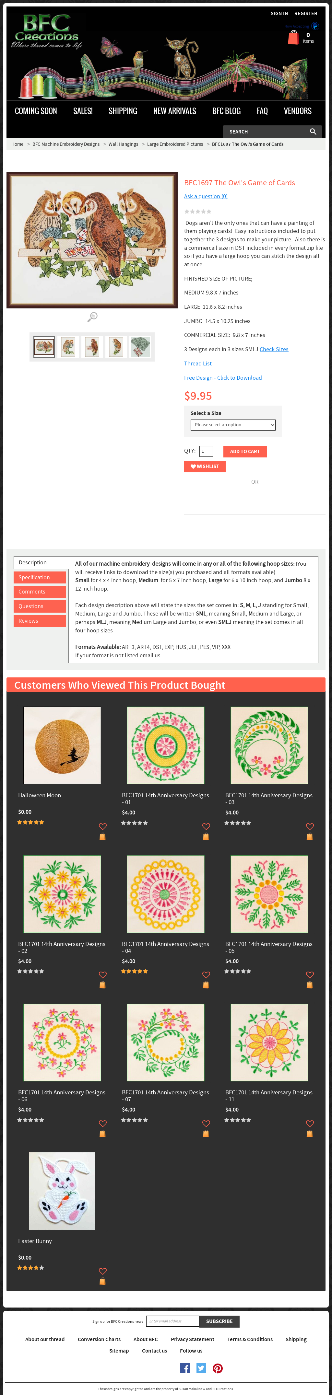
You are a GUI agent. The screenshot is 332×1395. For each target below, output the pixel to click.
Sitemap (119, 1351)
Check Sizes (274, 349)
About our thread (45, 1339)
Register (305, 13)
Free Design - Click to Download (223, 378)
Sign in (279, 13)
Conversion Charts (99, 1339)
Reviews (28, 621)
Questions (30, 606)
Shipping (296, 1339)
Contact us (154, 1351)
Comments (31, 591)
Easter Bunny (35, 1241)
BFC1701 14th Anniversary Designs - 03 (269, 799)
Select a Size (206, 413)
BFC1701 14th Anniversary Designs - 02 (61, 948)
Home (17, 144)
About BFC (146, 1339)
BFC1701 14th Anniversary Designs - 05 (269, 948)
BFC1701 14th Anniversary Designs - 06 (61, 1096)
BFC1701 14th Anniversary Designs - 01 (165, 799)
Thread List (198, 363)
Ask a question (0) (206, 196)
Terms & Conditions (250, 1339)
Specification (34, 577)
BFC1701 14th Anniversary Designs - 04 (165, 948)
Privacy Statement (192, 1339)
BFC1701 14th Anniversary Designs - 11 (269, 1096)
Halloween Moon (39, 795)
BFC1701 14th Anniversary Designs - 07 (165, 1096)
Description (33, 562)
